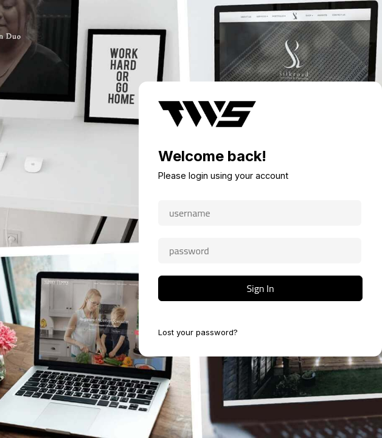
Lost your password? (198, 332)
